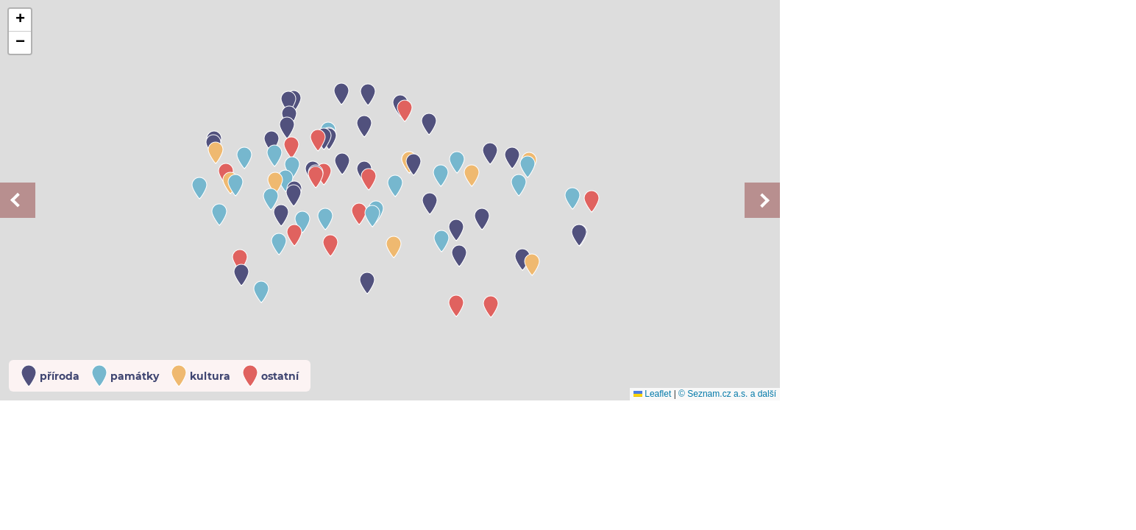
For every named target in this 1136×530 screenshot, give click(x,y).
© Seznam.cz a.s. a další (727, 394)
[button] (271, 141)
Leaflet (652, 394)
